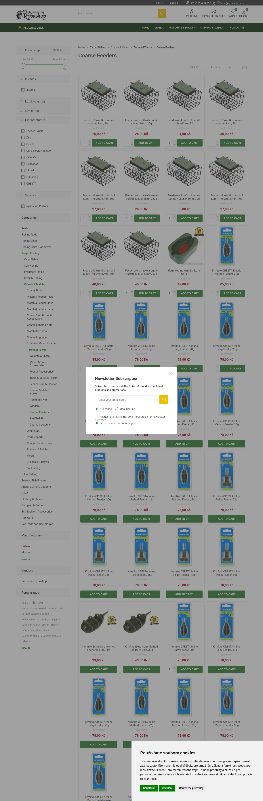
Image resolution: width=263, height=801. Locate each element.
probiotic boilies (31, 624)
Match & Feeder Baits (40, 309)
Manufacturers (35, 120)
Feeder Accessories (42, 371)
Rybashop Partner (37, 206)
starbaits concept (40, 630)
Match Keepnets (37, 331)
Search (162, 13)
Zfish (29, 137)
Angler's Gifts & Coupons (36, 486)
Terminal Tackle (36, 349)
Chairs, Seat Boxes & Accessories (39, 317)
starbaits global (30, 635)
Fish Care (27, 517)
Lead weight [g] (35, 101)
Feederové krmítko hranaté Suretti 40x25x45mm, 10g (99, 197)
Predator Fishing (34, 272)
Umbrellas (33, 430)
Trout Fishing (32, 468)
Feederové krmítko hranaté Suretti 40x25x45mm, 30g (184, 197)
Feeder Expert (34, 131)
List (244, 67)
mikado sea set (30, 619)
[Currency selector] (158, 2)
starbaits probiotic (51, 635)
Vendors (30, 195)
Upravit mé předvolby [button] (191, 788)
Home (81, 47)
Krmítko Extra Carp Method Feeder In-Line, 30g (141, 648)
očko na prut (50, 619)
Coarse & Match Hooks (39, 392)
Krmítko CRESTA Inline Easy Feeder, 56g (141, 423)
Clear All (58, 50)
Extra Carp (32, 157)
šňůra (25, 630)
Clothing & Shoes (31, 499)
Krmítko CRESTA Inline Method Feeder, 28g (226, 423)
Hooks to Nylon (39, 399)
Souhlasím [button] (149, 788)
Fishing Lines (29, 240)
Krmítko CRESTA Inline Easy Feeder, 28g (184, 347)
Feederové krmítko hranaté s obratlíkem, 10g (99, 122)
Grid (237, 67)
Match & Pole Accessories (38, 363)
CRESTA (31, 183)
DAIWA (25, 546)
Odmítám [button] (167, 788)
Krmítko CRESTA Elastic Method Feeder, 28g (226, 272)
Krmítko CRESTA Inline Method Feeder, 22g (184, 423)
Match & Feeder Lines (40, 303)
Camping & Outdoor (33, 505)
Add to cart (104, 142)
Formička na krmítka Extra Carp (184, 272)
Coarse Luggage (37, 337)
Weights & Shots (39, 356)
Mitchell (26, 552)
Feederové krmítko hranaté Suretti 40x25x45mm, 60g (141, 272)
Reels (24, 228)
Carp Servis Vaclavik (38, 150)
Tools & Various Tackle (43, 377)
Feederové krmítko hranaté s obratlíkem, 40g (227, 122)
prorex (45, 624)
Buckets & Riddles (38, 449)
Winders (34, 406)
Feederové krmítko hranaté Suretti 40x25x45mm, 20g (141, 197)
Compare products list (213, 15)
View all (26, 559)
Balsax (26, 602)
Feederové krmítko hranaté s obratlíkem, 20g (141, 122)
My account (192, 15)
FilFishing (32, 177)
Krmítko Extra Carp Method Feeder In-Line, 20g (98, 648)
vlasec (27, 641)
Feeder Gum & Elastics (43, 384)
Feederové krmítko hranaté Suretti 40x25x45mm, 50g (99, 272)
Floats (30, 455)
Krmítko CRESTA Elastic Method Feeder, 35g (98, 347)
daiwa (37, 603)
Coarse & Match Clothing (42, 343)
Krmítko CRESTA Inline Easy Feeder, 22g (141, 347)
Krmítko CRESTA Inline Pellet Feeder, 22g (226, 498)
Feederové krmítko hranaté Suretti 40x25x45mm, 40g (227, 197)
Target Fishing (30, 253)
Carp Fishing (31, 259)
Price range (32, 50)
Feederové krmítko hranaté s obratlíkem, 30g (184, 122)
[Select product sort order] (217, 67)
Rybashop (32, 164)
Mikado (30, 170)
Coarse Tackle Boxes (39, 443)
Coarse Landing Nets (39, 325)
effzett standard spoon (35, 613)
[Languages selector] (174, 2)
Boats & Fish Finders (33, 480)
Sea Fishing (31, 265)
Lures (24, 493)
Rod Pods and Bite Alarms (37, 524)
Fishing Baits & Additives (36, 247)
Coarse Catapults (40, 424)
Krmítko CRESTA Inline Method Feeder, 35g (99, 498)
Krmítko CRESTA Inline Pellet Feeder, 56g (226, 573)
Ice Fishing (30, 474)
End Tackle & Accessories (37, 511)
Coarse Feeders (39, 412)
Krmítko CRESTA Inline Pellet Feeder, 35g (141, 573)
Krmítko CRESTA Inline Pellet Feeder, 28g (99, 573)
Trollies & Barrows (38, 462)
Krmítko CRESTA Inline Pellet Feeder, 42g (184, 573)
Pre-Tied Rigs (38, 418)
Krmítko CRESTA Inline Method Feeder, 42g (141, 498)
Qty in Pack (32, 111)
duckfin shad (55, 608)
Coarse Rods (34, 290)
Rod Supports (35, 437)
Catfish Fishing (33, 278)
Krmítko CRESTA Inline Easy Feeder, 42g (99, 423)
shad (55, 625)
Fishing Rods (29, 234)
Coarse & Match (34, 284)
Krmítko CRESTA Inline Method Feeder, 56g (184, 498)
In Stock (30, 79)
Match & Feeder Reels (40, 296)
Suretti (30, 144)
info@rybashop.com (233, 3)
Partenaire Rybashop (34, 581)
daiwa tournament (34, 608)
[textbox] (116, 13)
